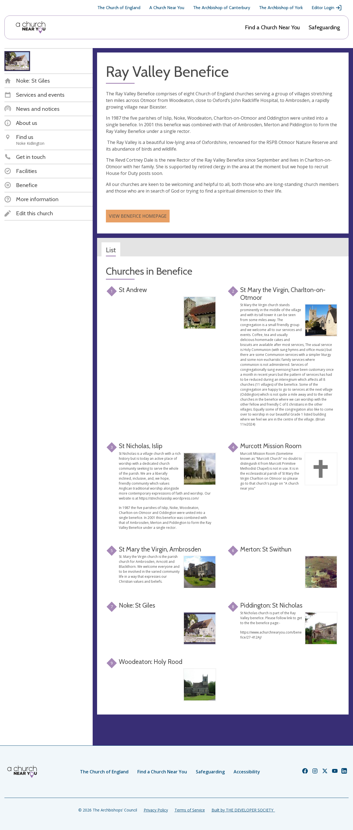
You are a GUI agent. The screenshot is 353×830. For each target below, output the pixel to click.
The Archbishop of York (281, 7)
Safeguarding (324, 27)
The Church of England (118, 7)
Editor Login (327, 7)
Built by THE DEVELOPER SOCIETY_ (243, 810)
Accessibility (247, 772)
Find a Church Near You (272, 27)
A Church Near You (166, 7)
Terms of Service (190, 810)
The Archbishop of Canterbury (221, 7)
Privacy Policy (156, 810)
